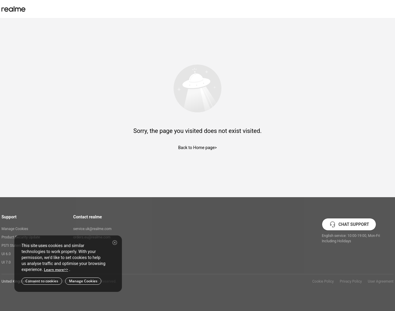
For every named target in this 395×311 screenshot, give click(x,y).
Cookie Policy (323, 281)
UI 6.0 (6, 254)
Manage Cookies (14, 229)
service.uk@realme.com (92, 229)
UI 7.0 (6, 262)
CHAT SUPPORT (349, 224)
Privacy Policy (351, 281)
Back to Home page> (197, 147)
